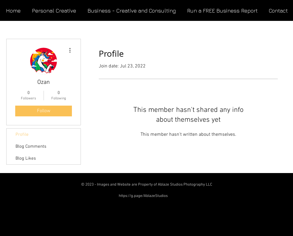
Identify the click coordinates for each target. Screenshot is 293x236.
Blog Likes (26, 158)
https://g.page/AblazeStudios (143, 196)
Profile (22, 134)
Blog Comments (31, 146)
